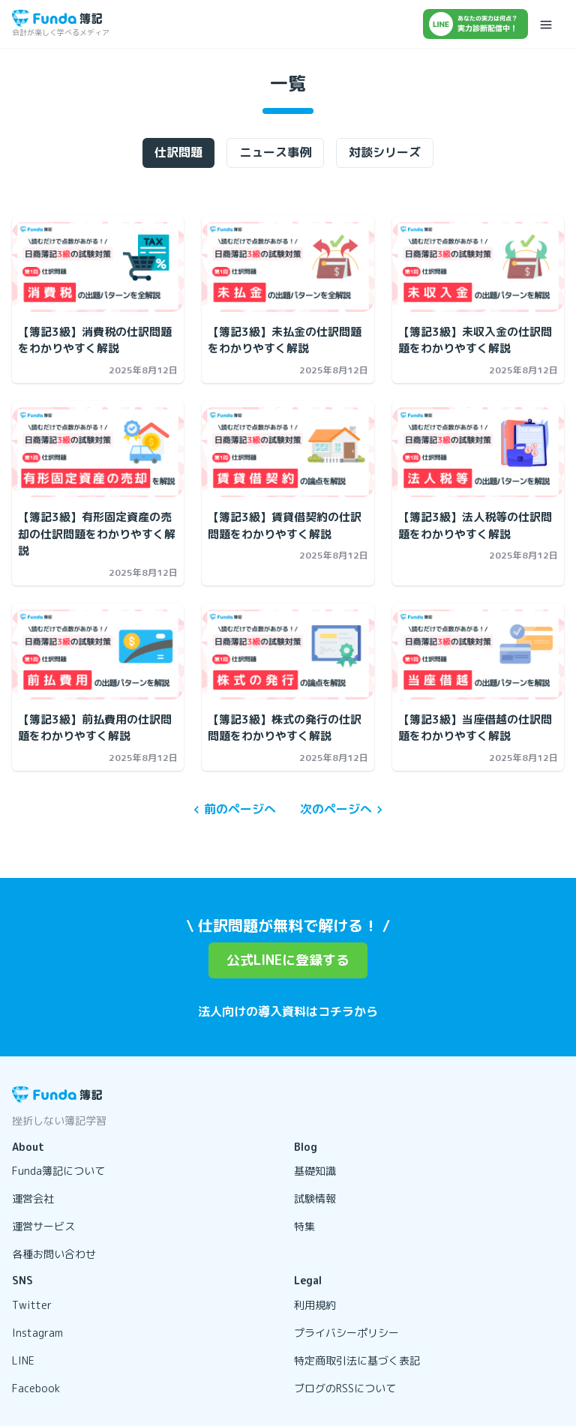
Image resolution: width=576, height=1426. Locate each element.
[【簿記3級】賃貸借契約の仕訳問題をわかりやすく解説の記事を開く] (288, 452)
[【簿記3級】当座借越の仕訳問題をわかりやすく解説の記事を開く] (478, 655)
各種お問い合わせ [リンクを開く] (54, 1254)
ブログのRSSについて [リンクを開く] (345, 1388)
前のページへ (232, 809)
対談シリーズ (385, 152)
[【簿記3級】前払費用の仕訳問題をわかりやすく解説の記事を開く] (98, 655)
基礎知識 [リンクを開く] (315, 1171)
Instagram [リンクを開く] (37, 1333)
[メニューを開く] (546, 24)
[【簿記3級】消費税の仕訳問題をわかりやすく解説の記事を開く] (98, 267)
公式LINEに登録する (288, 960)
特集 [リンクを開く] (304, 1226)
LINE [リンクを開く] (23, 1360)
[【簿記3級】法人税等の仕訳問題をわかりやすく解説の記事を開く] (478, 452)
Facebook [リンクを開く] (36, 1388)
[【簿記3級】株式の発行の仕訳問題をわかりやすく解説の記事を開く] (288, 655)
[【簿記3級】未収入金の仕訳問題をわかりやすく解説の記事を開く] (478, 267)
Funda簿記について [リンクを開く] (58, 1171)
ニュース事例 (275, 152)
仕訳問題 (178, 152)
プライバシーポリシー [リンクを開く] (346, 1333)
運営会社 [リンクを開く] (33, 1198)
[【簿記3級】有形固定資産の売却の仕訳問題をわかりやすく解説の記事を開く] (98, 452)
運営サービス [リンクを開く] (43, 1226)
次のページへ (343, 809)
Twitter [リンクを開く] (32, 1305)
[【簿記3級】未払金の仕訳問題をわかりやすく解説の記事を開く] (288, 267)
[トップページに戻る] (57, 18)
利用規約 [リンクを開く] (315, 1305)
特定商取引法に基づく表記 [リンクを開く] (357, 1360)
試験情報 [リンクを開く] (315, 1198)
